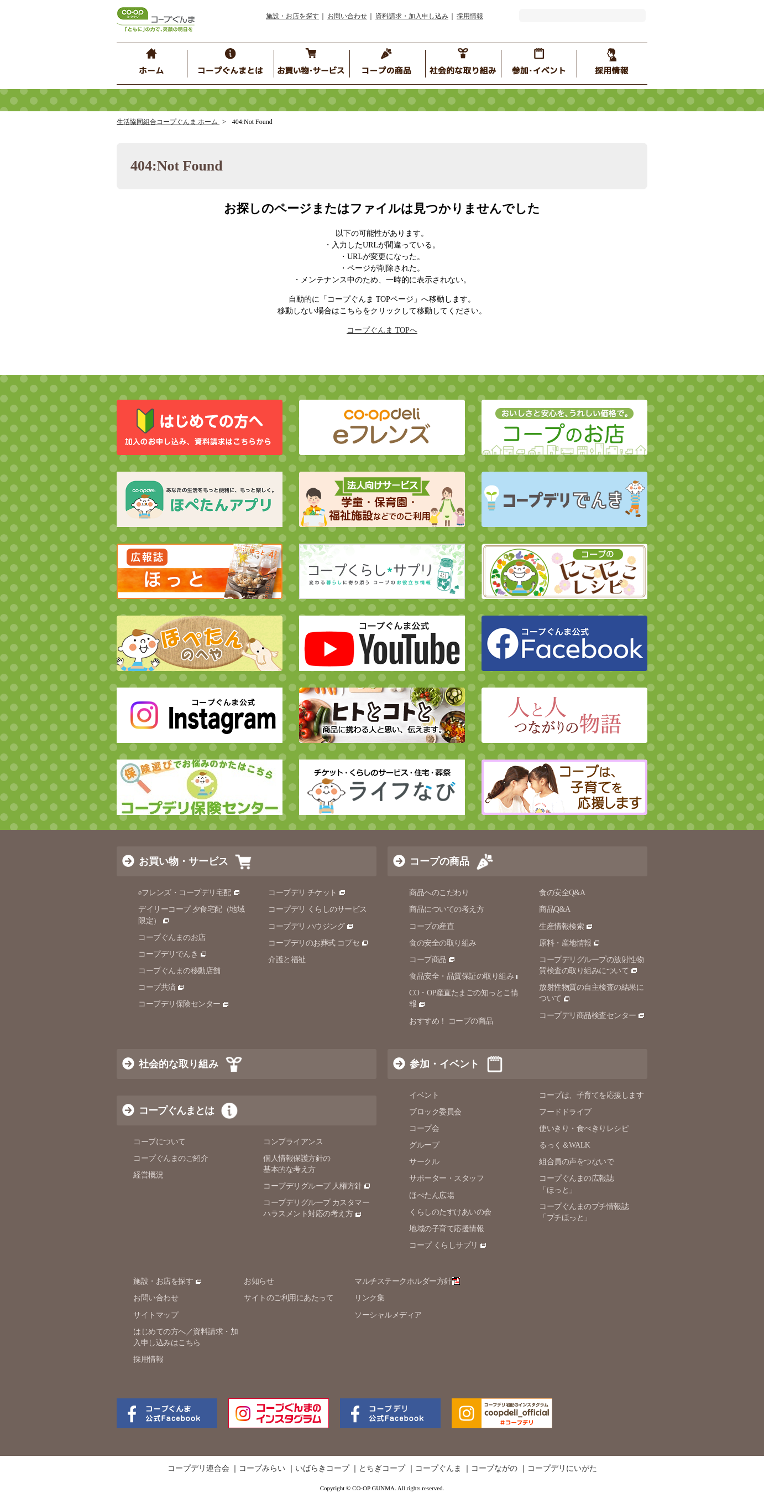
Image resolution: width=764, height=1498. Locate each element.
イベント (424, 1095)
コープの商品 (439, 861)
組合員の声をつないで (576, 1162)
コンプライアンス (293, 1142)
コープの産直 (431, 926)
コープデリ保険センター (183, 1004)
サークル (424, 1162)
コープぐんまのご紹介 (170, 1158)
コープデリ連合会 (198, 1469)
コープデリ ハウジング (311, 926)
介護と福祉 (287, 959)
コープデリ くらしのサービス (317, 909)
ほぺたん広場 (431, 1195)
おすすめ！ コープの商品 (451, 1021)
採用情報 (470, 16)
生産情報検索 (566, 926)
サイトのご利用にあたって (288, 1298)
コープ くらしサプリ (448, 1245)
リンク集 (369, 1298)
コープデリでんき (172, 954)
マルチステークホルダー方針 (407, 1281)
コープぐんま (438, 1469)
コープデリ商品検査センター (592, 1015)
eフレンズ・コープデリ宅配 (189, 893)
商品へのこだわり (439, 893)
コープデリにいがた (562, 1469)
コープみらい (262, 1469)
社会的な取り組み (178, 1064)
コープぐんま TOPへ (382, 330)
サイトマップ (155, 1315)
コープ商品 (432, 959)
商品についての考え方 (446, 909)
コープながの (494, 1469)
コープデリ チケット (307, 893)
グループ (424, 1145)
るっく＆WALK (564, 1145)
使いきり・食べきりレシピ (584, 1128)
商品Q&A (555, 909)
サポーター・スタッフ (446, 1178)
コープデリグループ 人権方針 (317, 1186)
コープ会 (424, 1128)
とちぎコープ (382, 1469)
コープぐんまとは (176, 1110)
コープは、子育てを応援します (591, 1095)
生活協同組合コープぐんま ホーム (168, 122)
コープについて (159, 1142)
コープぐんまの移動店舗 (179, 971)
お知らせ (259, 1281)
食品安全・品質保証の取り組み (466, 976)
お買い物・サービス (183, 861)
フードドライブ (565, 1112)
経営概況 (148, 1175)
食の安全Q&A (562, 893)
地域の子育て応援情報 (446, 1229)
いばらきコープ (322, 1469)
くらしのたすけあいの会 (450, 1212)
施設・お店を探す (292, 16)
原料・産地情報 (569, 943)
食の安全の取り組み (443, 943)
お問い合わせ (347, 16)
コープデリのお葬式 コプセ (318, 943)
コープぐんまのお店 (172, 937)
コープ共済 (161, 987)
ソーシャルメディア (388, 1315)
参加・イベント (444, 1064)
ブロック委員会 (435, 1112)
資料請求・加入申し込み (411, 16)
